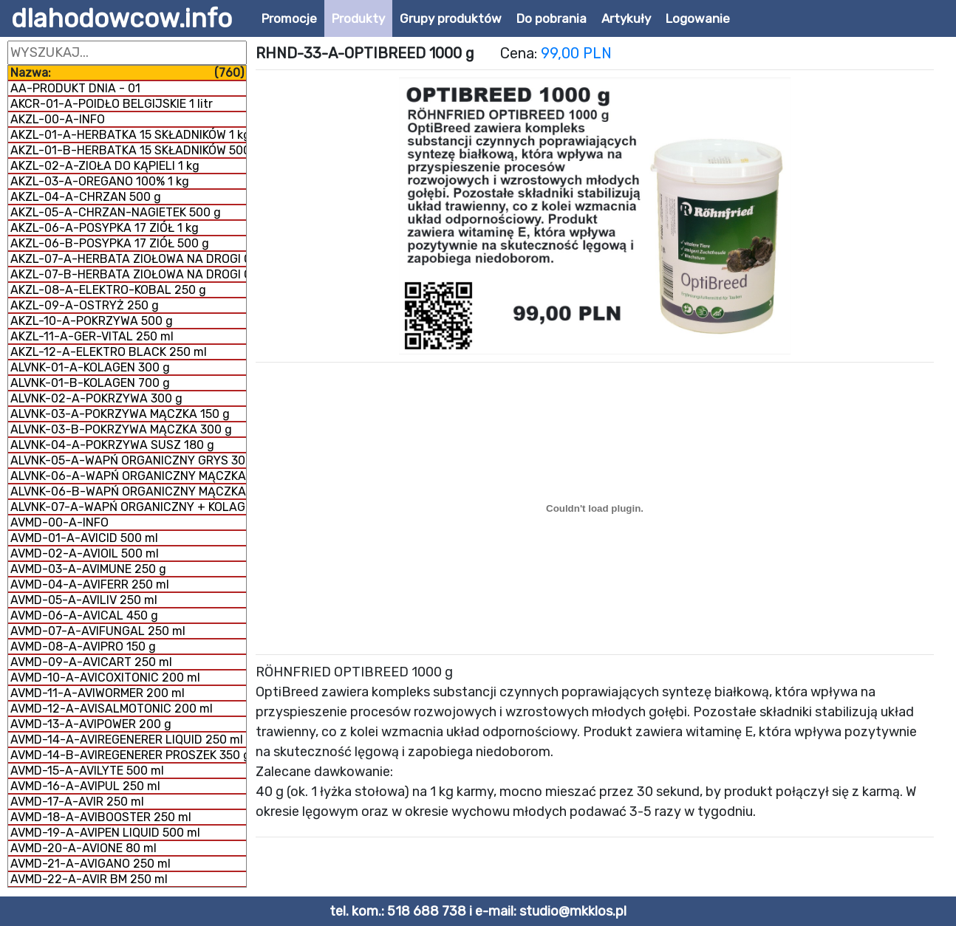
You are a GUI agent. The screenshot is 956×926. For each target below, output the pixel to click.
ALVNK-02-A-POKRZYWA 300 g (96, 398)
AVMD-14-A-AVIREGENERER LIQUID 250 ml (126, 740)
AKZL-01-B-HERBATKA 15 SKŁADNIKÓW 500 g (128, 150)
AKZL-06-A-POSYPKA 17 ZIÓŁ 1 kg (104, 228)
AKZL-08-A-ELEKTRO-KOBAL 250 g (108, 290)
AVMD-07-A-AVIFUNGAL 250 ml (97, 631)
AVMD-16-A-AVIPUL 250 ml (85, 786)
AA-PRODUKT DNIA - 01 (75, 88)
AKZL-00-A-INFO (57, 119)
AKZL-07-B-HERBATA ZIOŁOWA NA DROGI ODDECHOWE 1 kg (128, 274)
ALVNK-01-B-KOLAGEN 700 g (90, 383)
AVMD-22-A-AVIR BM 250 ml (89, 879)
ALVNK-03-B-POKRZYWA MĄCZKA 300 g (121, 429)
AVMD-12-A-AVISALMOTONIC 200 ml (111, 709)
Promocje (289, 18)
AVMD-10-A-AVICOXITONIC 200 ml (105, 678)
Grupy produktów (451, 18)
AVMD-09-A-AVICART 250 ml (91, 662)
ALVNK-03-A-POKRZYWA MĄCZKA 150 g (120, 414)
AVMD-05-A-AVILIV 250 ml (83, 600)
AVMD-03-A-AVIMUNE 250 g (88, 569)
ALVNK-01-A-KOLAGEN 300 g (90, 367)
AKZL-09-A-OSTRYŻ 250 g (84, 305)
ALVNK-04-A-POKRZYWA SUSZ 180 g (112, 445)
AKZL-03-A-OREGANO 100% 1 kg (99, 181)
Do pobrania (551, 18)
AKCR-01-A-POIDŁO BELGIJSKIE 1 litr (111, 104)
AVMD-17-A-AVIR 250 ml (77, 802)
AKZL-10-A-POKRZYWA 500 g (91, 321)
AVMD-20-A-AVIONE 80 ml (83, 848)
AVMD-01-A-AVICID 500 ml (84, 538)
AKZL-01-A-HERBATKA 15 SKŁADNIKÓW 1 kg (128, 135)
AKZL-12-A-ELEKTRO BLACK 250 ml (108, 352)
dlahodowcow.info (121, 18)
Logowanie (698, 18)
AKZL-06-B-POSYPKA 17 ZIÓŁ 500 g (109, 243)
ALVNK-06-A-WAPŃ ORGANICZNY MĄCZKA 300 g (128, 476)
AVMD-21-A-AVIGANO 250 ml (90, 864)
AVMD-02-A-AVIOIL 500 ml (84, 553)
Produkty (358, 18)
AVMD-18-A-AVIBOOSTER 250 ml (100, 817)
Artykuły (626, 18)
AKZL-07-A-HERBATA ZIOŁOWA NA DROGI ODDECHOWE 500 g (128, 259)
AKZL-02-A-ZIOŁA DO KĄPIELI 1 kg (104, 166)
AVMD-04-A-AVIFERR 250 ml (89, 584)
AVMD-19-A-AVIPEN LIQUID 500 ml (105, 833)
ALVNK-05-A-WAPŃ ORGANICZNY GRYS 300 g (128, 460)
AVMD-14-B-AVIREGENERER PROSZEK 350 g (128, 755)
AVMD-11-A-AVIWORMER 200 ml (97, 693)
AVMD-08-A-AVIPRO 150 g (83, 646)
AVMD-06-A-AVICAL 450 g (84, 615)
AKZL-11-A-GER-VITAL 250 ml (92, 336)
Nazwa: (127, 73)
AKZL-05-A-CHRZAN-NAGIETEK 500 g (115, 212)
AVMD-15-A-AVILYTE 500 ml (87, 771)
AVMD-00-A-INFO (59, 522)
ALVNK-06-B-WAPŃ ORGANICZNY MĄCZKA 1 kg (128, 491)
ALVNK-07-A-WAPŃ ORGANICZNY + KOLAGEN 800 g (128, 507)
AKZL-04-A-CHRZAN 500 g (85, 197)
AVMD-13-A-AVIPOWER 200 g (90, 724)
